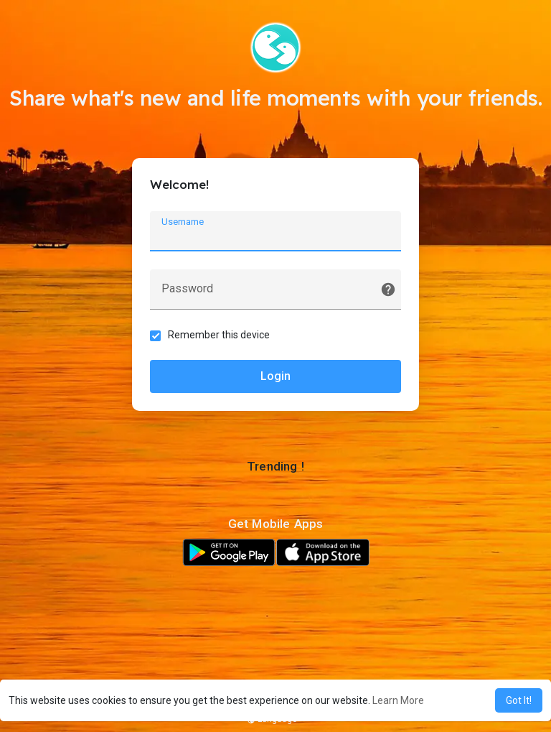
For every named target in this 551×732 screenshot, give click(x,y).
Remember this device (219, 334)
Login (275, 376)
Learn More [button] (398, 700)
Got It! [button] (519, 700)
